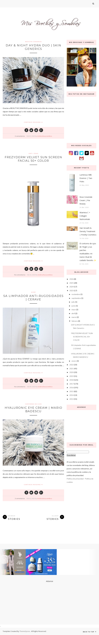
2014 (71, 395)
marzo (74, 317)
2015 (71, 391)
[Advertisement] (81, 425)
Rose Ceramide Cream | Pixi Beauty (86, 200)
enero (74, 361)
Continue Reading (33, 122)
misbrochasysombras (44, 136)
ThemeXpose (24, 631)
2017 (71, 384)
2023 (71, 290)
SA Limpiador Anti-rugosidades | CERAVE (33, 297)
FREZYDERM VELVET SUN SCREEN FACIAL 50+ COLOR (33, 158)
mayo (74, 309)
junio (73, 306)
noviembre (76, 294)
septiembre (76, 298)
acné (33, 292)
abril (73, 313)
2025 (71, 283)
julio (73, 302)
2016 (71, 387)
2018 (71, 380)
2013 (71, 399)
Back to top (89, 632)
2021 (71, 368)
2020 (71, 372)
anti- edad (33, 153)
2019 (71, 376)
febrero (75, 321)
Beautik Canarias (33, 41)
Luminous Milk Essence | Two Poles (86, 178)
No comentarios (19, 275)
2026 (71, 279)
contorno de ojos (33, 404)
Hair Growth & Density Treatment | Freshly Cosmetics (88, 231)
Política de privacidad (75, 479)
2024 (71, 287)
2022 (71, 365)
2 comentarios (20, 136)
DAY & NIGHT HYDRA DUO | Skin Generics (33, 47)
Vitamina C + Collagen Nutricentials (85, 215)
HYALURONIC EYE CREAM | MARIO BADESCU (33, 409)
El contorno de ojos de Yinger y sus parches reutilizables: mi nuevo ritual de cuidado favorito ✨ (88, 252)
